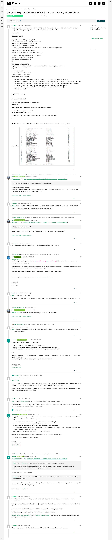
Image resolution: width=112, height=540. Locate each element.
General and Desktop (18, 16)
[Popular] (2, 11)
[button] (2, 538)
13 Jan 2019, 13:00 (35, 414)
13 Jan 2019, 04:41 (26, 327)
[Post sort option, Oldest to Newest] (13, 21)
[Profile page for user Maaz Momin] (8, 27)
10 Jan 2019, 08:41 (33, 310)
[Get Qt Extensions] (2, 23)
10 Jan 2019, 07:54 (33, 176)
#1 (80, 25)
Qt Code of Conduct (24, 489)
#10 (80, 340)
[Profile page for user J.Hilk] (8, 258)
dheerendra (14, 340)
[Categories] (2, 2)
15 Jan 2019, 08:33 (32, 456)
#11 (80, 378)
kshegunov (14, 456)
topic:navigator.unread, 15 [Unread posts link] (97, 38)
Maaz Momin (14, 25)
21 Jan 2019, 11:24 (26, 525)
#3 (80, 203)
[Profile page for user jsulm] (8, 178)
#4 (80, 220)
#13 (80, 414)
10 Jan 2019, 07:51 (26, 25)
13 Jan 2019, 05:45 (35, 340)
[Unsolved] (2, 27)
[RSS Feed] (20, 21)
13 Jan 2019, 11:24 (26, 398)
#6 (80, 257)
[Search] (2, 20)
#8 (80, 310)
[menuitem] (110, 2)
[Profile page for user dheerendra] (8, 341)
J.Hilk (13, 257)
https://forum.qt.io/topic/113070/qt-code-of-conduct (22, 195)
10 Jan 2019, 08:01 (26, 203)
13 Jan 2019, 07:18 (26, 378)
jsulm (13, 176)
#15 (80, 496)
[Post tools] (79, 169)
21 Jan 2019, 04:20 (26, 496)
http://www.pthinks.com (16, 367)
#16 (80, 525)
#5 (80, 243)
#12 (80, 398)
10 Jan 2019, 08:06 (26, 243)
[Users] (2, 14)
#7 (80, 293)
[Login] (110, 2)
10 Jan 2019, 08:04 (33, 220)
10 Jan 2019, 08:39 (26, 293)
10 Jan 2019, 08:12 (30, 257)
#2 (80, 176)
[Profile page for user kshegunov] (8, 457)
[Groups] (2, 17)
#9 (80, 327)
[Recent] (2, 5)
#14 (80, 456)
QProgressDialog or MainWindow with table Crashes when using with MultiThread (45, 179)
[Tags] (2, 8)
